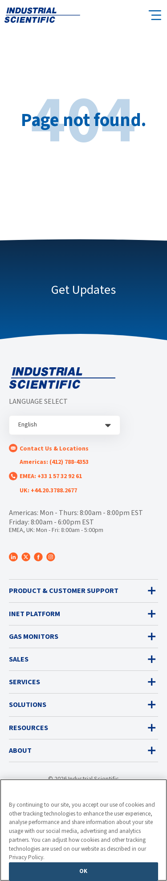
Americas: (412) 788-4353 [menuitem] (54, 462)
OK (83, 871)
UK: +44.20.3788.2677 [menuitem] (48, 490)
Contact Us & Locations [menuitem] (54, 448)
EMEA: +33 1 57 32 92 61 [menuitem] (51, 476)
